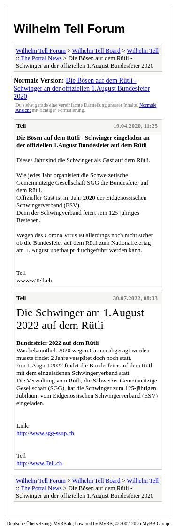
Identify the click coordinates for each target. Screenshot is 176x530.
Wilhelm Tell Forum (69, 29)
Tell (21, 125)
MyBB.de (63, 523)
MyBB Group (155, 523)
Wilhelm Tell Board (96, 50)
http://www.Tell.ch (39, 463)
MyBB (106, 523)
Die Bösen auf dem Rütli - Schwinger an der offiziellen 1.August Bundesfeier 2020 (82, 88)
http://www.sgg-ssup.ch (45, 432)
